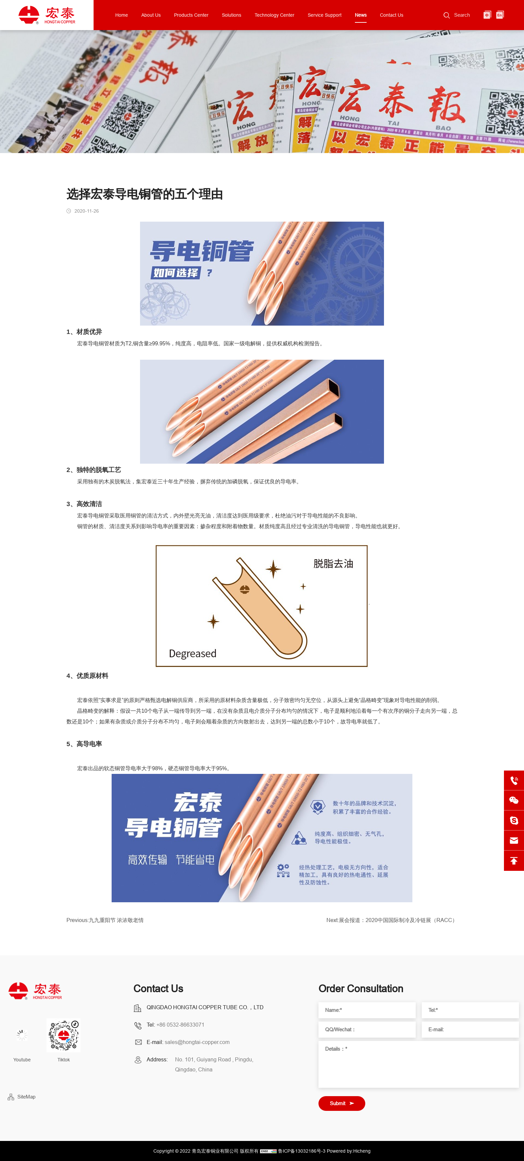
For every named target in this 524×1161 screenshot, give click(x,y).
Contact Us (391, 15)
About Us (151, 15)
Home (121, 15)
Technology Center (274, 15)
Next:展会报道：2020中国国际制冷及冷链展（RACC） (391, 923)
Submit (337, 1103)
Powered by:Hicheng (349, 1151)
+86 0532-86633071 (180, 1024)
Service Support (325, 15)
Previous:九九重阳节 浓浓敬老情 (105, 923)
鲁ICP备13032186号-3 (301, 1151)
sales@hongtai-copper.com (197, 1042)
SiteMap (26, 1096)
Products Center (191, 15)
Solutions (231, 15)
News (361, 15)
